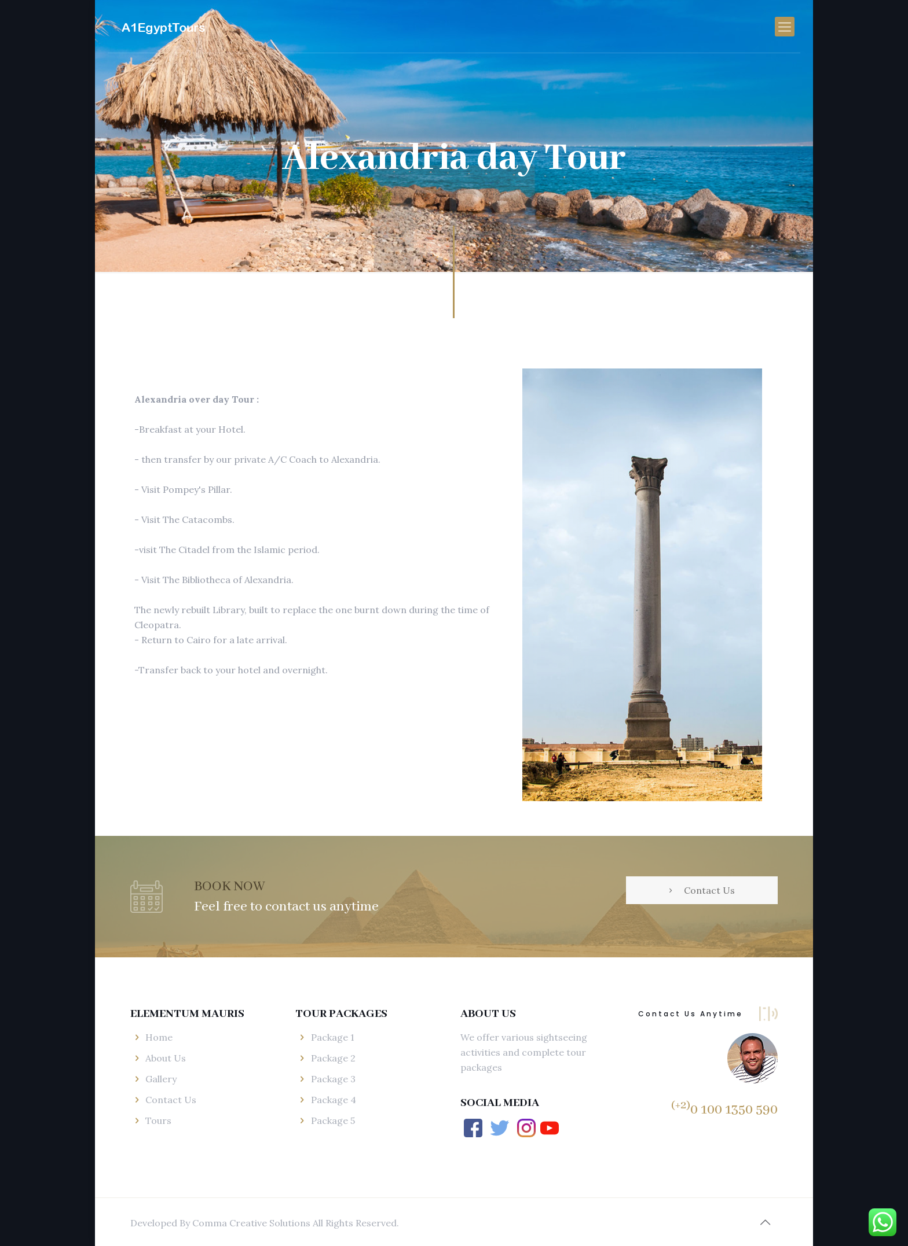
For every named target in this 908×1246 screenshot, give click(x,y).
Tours (158, 1120)
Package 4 (333, 1099)
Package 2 (333, 1058)
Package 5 (333, 1120)
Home (159, 1037)
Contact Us (170, 1099)
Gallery (161, 1079)
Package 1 (332, 1037)
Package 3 (333, 1079)
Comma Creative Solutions (252, 1223)
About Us (165, 1058)
